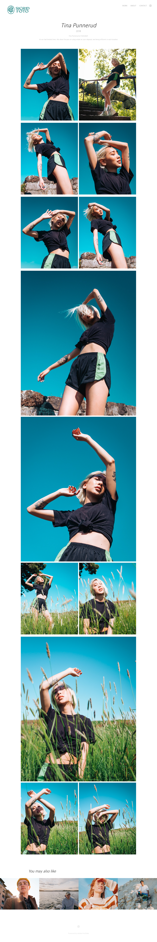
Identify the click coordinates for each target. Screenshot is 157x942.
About (133, 6)
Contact (143, 6)
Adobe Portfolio (83, 933)
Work (124, 6)
